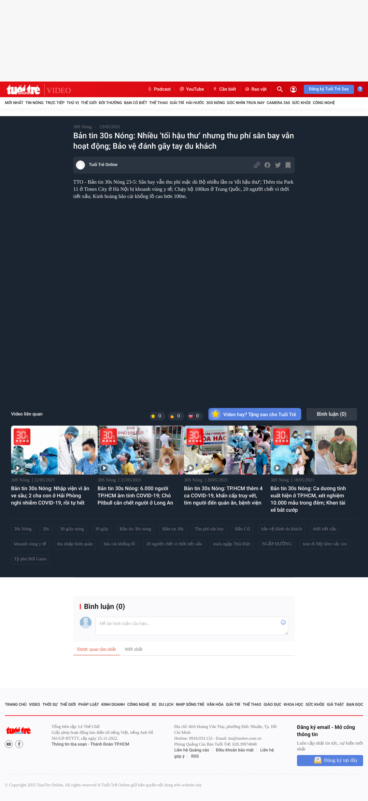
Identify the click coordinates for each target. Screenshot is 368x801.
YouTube (191, 89)
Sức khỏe (301, 102)
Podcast (159, 89)
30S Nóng (215, 102)
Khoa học (293, 704)
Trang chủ (16, 704)
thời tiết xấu (324, 529)
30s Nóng (23, 529)
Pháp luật (88, 704)
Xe (154, 704)
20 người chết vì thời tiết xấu (174, 544)
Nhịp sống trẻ (190, 704)
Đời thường (110, 102)
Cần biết (224, 89)
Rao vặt (255, 89)
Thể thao (158, 102)
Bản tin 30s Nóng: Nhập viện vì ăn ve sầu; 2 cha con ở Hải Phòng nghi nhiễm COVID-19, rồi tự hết (50, 495)
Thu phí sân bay (209, 529)
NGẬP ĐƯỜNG (277, 544)
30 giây (102, 529)
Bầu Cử (242, 529)
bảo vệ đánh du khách (281, 529)
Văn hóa (215, 704)
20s (46, 529)
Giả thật (335, 704)
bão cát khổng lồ (119, 544)
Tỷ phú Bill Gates (30, 559)
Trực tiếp (55, 102)
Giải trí (177, 102)
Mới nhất (14, 102)
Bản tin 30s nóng (135, 529)
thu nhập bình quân (75, 544)
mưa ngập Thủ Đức (232, 544)
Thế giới (89, 102)
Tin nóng (34, 102)
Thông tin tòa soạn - (70, 744)
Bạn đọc (355, 704)
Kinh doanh (113, 704)
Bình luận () (332, 414)
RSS (195, 756)
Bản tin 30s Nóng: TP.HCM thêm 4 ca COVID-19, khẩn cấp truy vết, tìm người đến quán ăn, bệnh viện (223, 495)
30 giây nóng (72, 529)
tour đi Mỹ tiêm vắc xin (325, 544)
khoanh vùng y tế (30, 544)
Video (34, 704)
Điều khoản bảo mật (235, 750)
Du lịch (166, 704)
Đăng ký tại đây (341, 760)
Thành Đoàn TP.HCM (109, 744)
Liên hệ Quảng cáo (191, 750)
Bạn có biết (135, 102)
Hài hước (195, 102)
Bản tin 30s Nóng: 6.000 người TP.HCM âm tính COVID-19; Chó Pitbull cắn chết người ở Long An (135, 495)
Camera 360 (278, 102)
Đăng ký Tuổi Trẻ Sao (329, 89)
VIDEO (59, 90)
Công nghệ (324, 102)
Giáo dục (272, 704)
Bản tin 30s (172, 529)
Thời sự (49, 704)
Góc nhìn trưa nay (246, 102)
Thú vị (72, 102)
